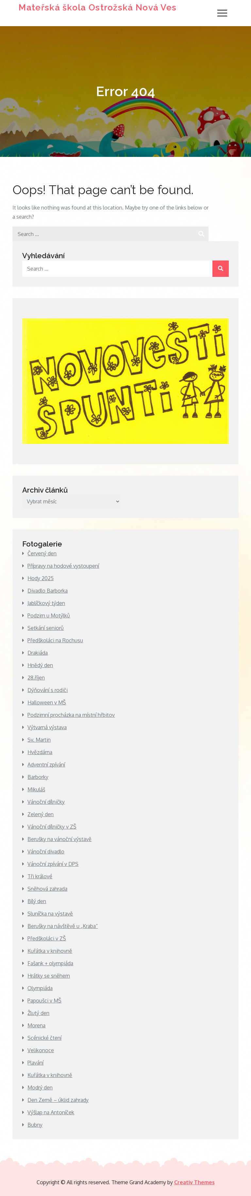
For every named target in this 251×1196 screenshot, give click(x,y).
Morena (36, 1025)
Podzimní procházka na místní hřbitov (71, 715)
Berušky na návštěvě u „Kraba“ (62, 926)
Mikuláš (36, 789)
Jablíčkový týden (46, 603)
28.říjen (36, 677)
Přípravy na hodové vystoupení (63, 566)
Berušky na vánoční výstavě (59, 839)
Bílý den (36, 901)
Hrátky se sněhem (48, 975)
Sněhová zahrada (47, 888)
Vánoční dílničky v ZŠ (51, 826)
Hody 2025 (40, 578)
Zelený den (40, 814)
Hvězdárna (39, 752)
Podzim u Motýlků (48, 615)
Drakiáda (37, 652)
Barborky (37, 777)
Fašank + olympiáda (50, 963)
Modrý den (40, 1087)
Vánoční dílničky (46, 802)
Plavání (35, 1062)
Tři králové (39, 876)
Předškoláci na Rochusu (55, 640)
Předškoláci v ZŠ (46, 938)
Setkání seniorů (45, 628)
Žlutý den (38, 1013)
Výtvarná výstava (47, 727)
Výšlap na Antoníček (50, 1112)
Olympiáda (40, 988)
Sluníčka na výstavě (50, 913)
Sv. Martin (39, 739)
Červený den (42, 553)
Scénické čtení (44, 1038)
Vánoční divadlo (45, 851)
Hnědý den (40, 665)
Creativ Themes (194, 1182)
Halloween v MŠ (46, 702)
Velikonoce (40, 1050)
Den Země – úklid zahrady (58, 1100)
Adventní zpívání (46, 764)
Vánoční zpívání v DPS (52, 864)
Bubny (34, 1124)
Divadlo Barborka (47, 590)
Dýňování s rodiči (47, 690)
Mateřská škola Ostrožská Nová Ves (97, 7)
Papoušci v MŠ (44, 1000)
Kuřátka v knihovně (49, 951)
